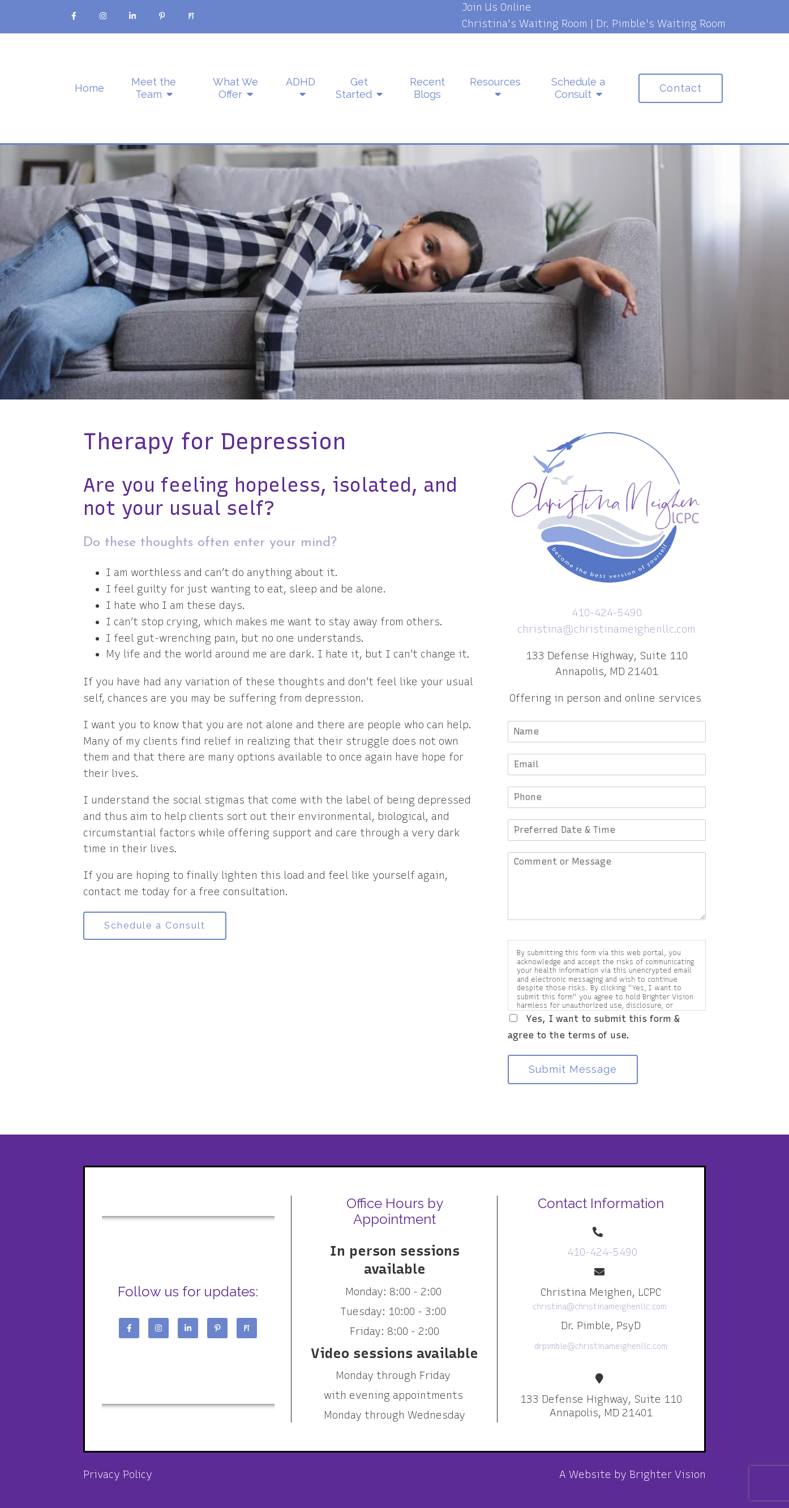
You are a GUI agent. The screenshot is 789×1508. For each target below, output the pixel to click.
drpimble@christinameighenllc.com (600, 1346)
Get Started (354, 88)
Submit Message (573, 1069)
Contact (680, 88)
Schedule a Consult (578, 88)
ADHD (300, 82)
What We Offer (235, 88)
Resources (495, 82)
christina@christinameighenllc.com (606, 629)
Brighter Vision (667, 1474)
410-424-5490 (607, 613)
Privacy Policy (117, 1474)
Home (89, 88)
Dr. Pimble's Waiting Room (661, 24)
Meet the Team (153, 88)
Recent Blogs (427, 88)
